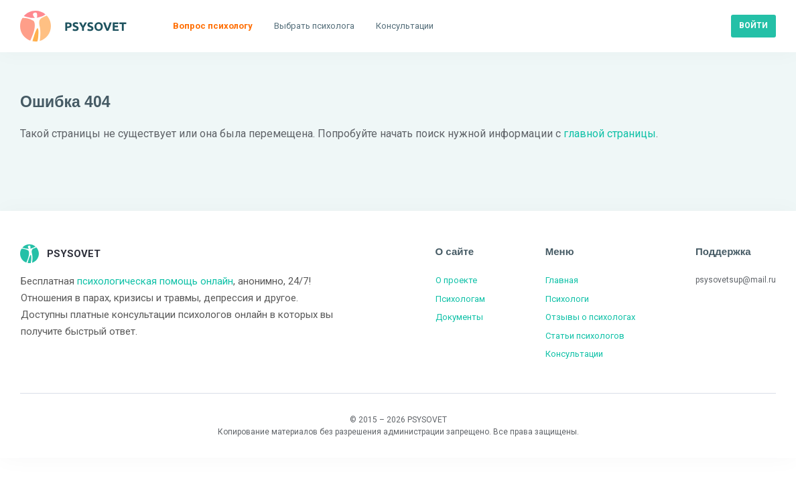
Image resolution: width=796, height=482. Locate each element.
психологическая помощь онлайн (155, 281)
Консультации (574, 354)
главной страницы (609, 133)
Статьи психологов (584, 336)
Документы (459, 317)
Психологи (567, 299)
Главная (561, 280)
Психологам (460, 299)
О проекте (456, 280)
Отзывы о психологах (590, 317)
